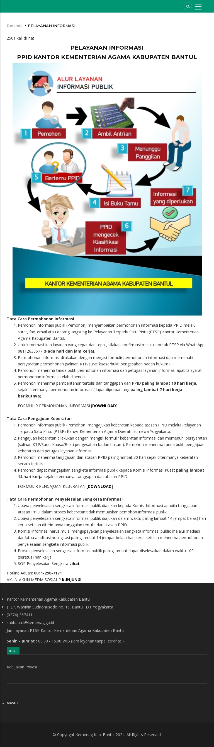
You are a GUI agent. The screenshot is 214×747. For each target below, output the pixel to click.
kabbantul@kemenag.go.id (30, 622)
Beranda (15, 25)
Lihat (74, 563)
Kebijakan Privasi (22, 667)
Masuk (13, 703)
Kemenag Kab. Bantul (95, 734)
